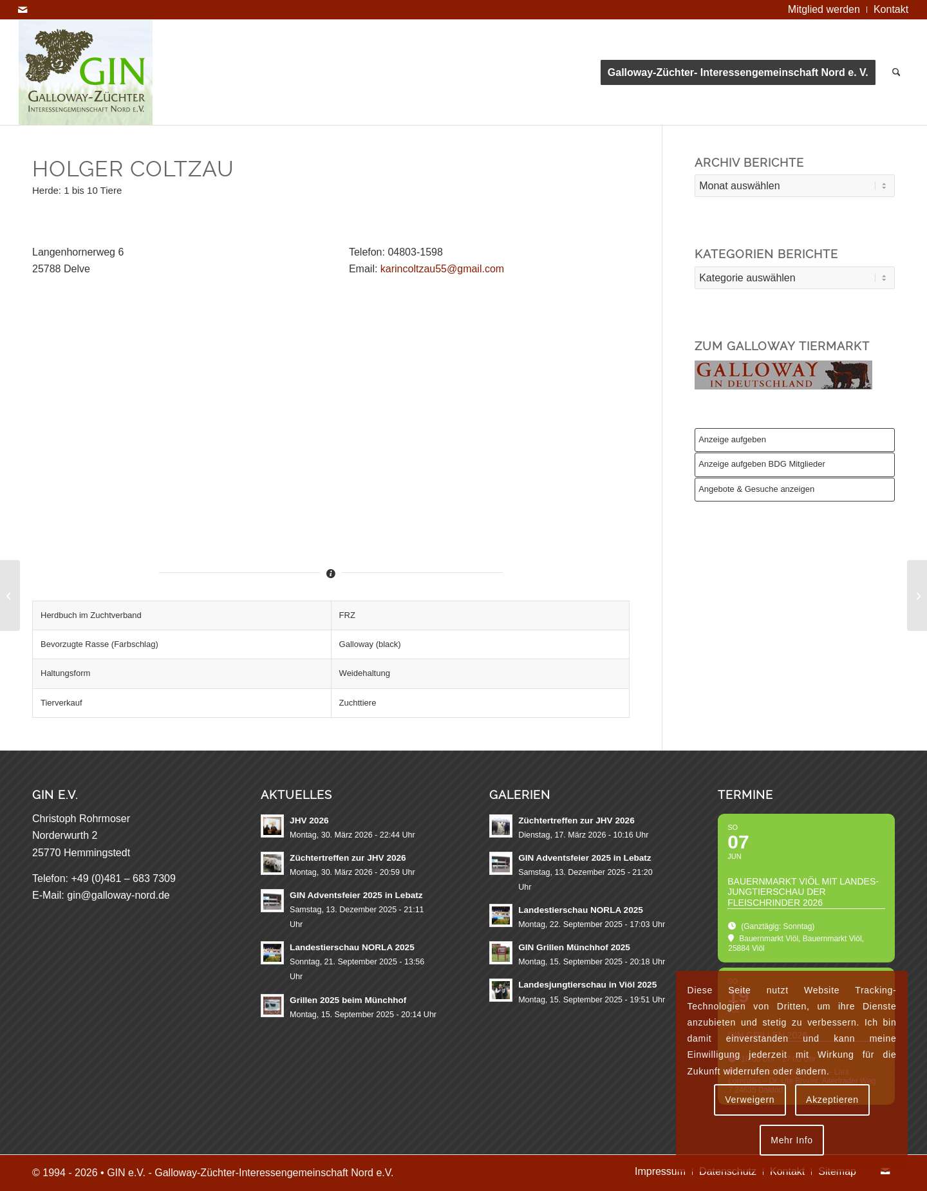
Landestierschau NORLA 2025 (352, 947)
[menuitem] (824, 9)
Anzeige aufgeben (732, 439)
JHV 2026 (309, 820)
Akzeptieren (832, 1099)
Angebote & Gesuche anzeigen (756, 489)
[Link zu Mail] (22, 9)
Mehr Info (791, 1140)
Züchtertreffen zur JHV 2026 (348, 858)
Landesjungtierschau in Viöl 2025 (587, 984)
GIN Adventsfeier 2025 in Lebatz (356, 895)
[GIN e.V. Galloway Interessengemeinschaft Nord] (86, 72)
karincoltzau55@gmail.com (442, 268)
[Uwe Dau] (917, 595)
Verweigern (749, 1099)
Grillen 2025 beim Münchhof (348, 1000)
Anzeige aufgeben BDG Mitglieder (761, 464)
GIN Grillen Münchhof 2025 (574, 947)
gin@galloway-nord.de (118, 895)
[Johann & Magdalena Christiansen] (10, 595)
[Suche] (896, 72)
